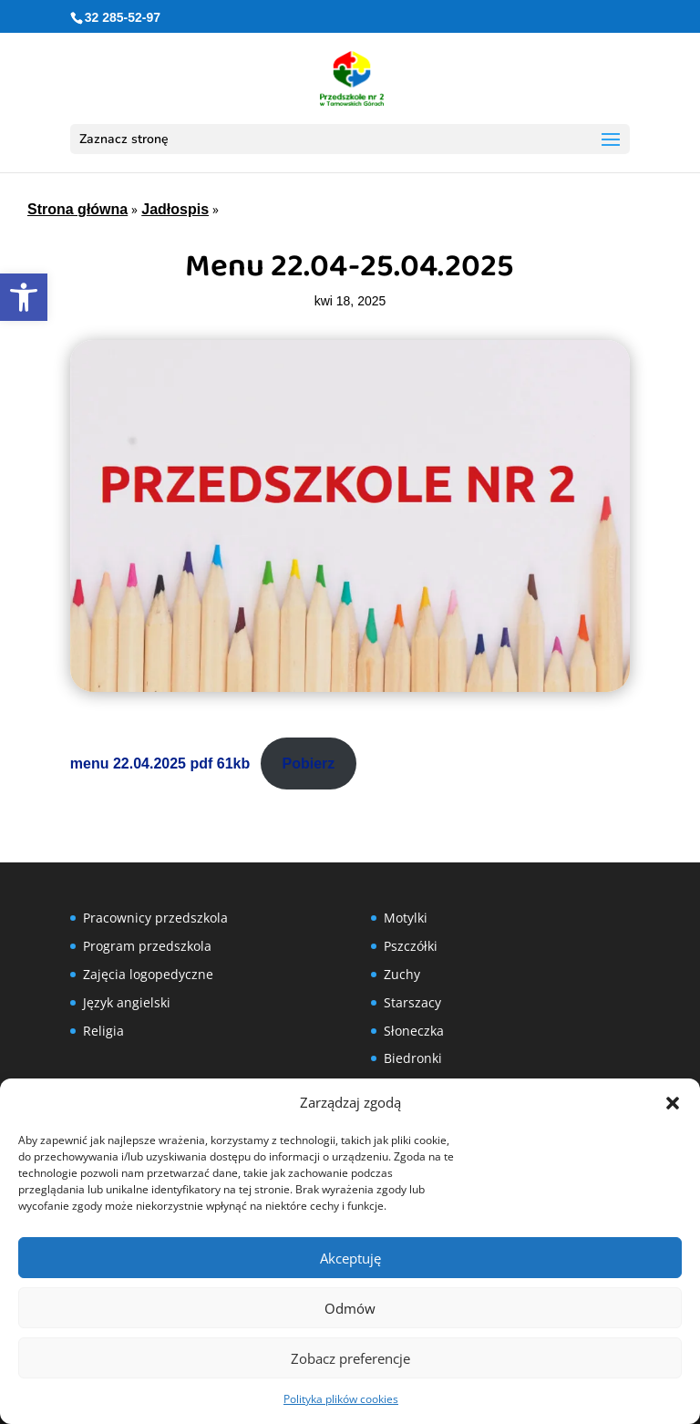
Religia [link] (103, 1030)
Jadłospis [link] (175, 209)
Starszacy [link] (412, 1002)
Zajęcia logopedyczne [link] (148, 974)
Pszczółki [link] (411, 945)
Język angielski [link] (126, 1002)
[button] (673, 1103)
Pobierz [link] (309, 763)
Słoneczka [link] (414, 1030)
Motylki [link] (405, 917)
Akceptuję (350, 1258)
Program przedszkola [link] (147, 945)
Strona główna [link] (77, 209)
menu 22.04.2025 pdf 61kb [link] (160, 763)
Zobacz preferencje (350, 1358)
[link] (23, 297)
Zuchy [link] (402, 974)
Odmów (350, 1308)
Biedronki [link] (413, 1058)
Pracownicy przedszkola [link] (155, 917)
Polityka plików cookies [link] (340, 1399)
